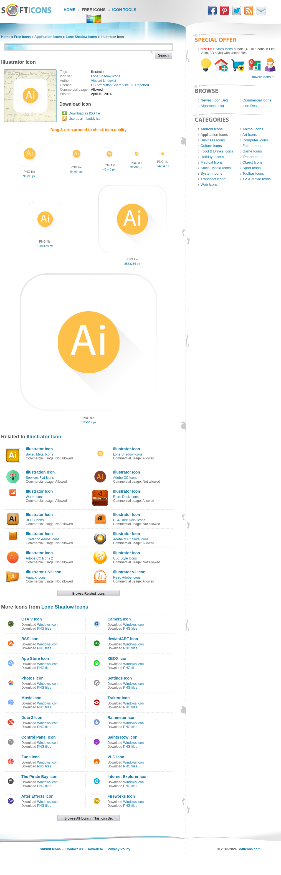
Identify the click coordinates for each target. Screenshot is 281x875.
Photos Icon (32, 678)
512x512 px (89, 422)
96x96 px (29, 176)
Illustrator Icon (44, 436)
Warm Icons (35, 497)
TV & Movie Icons (256, 179)
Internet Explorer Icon (127, 776)
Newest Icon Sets (215, 100)
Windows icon (47, 625)
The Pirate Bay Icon (39, 776)
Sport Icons (251, 168)
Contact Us (74, 849)
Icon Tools (124, 9)
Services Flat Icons (40, 478)
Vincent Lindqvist (103, 81)
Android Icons (212, 129)
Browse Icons (261, 77)
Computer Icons (255, 140)
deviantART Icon (122, 639)
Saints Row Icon (122, 737)
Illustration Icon (40, 472)
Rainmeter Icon (121, 717)
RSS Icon (29, 639)
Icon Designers (254, 106)
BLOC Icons (35, 520)
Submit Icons (50, 849)
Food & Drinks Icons (217, 151)
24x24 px (162, 166)
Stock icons (224, 49)
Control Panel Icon (38, 737)
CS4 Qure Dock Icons (129, 520)
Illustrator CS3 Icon (43, 572)
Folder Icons (252, 146)
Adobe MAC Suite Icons (130, 539)
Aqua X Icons (35, 577)
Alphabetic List (212, 106)
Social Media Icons (216, 168)
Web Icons (209, 184)
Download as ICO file (84, 113)
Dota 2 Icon (31, 717)
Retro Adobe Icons (127, 577)
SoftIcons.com (249, 849)
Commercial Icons (256, 100)
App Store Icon (35, 658)
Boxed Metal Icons (39, 454)
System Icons (211, 173)
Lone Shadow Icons (81, 37)
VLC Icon (115, 757)
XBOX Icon (117, 658)
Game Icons (252, 151)
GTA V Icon (31, 619)
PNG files (44, 628)
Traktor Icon (118, 698)
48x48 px (109, 169)
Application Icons (48, 37)
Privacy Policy (119, 849)
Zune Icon (30, 757)
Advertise (95, 849)
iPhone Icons (252, 157)
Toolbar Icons (253, 173)
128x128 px (45, 246)
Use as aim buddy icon (85, 119)
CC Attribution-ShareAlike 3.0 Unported (120, 85)
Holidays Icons (212, 157)
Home (69, 9)
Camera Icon (119, 619)
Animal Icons (252, 129)
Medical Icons (211, 162)
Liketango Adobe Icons (42, 539)
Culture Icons (211, 146)
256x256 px (132, 263)
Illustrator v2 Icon (129, 572)
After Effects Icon (37, 796)
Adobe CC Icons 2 (39, 558)
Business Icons (213, 140)
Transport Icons (213, 179)
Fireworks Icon (121, 796)
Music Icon (31, 698)
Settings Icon (119, 678)
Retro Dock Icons (126, 497)
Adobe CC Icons (125, 478)
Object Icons (252, 162)
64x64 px (76, 171)
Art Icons (249, 135)
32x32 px (136, 167)
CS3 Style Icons (125, 558)
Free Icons (94, 9)
